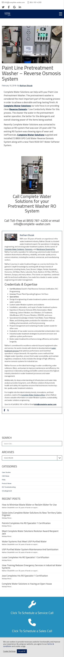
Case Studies (6, 472)
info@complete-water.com (14, 2)
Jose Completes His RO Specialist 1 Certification (25, 575)
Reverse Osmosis (18, 109)
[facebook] (8, 7)
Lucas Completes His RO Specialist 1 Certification (25, 557)
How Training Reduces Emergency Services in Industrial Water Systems (32, 566)
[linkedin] (20, 7)
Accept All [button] (21, 651)
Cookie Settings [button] (9, 651)
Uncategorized (7, 491)
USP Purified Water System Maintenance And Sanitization (30, 549)
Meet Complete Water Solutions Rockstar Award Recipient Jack (30, 532)
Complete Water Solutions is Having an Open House (27, 583)
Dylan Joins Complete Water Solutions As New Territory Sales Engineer (32, 514)
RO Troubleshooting (8, 487)
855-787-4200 (35, 2)
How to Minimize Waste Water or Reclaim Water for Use (29, 504)
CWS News (5, 476)
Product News (6, 483)
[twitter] (3, 7)
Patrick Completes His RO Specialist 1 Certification (26, 523)
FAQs (3, 479)
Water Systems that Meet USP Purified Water (24, 541)
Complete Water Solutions (17, 105)
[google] (14, 7)
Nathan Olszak (26, 85)
